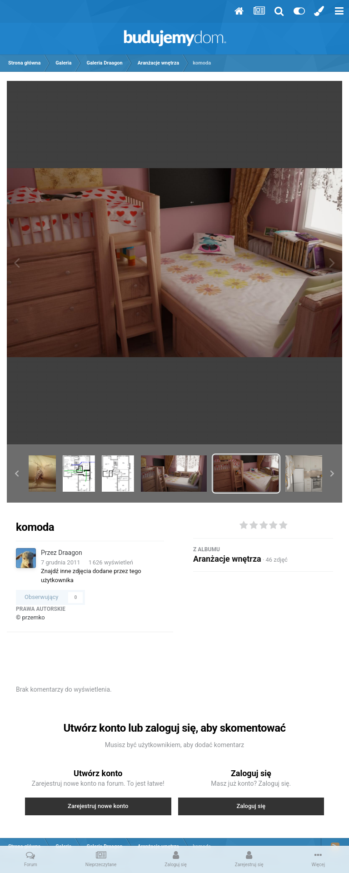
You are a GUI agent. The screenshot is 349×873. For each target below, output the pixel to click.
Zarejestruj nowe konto (98, 806)
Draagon (70, 552)
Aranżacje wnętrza (227, 559)
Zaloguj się (250, 806)
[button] (17, 474)
